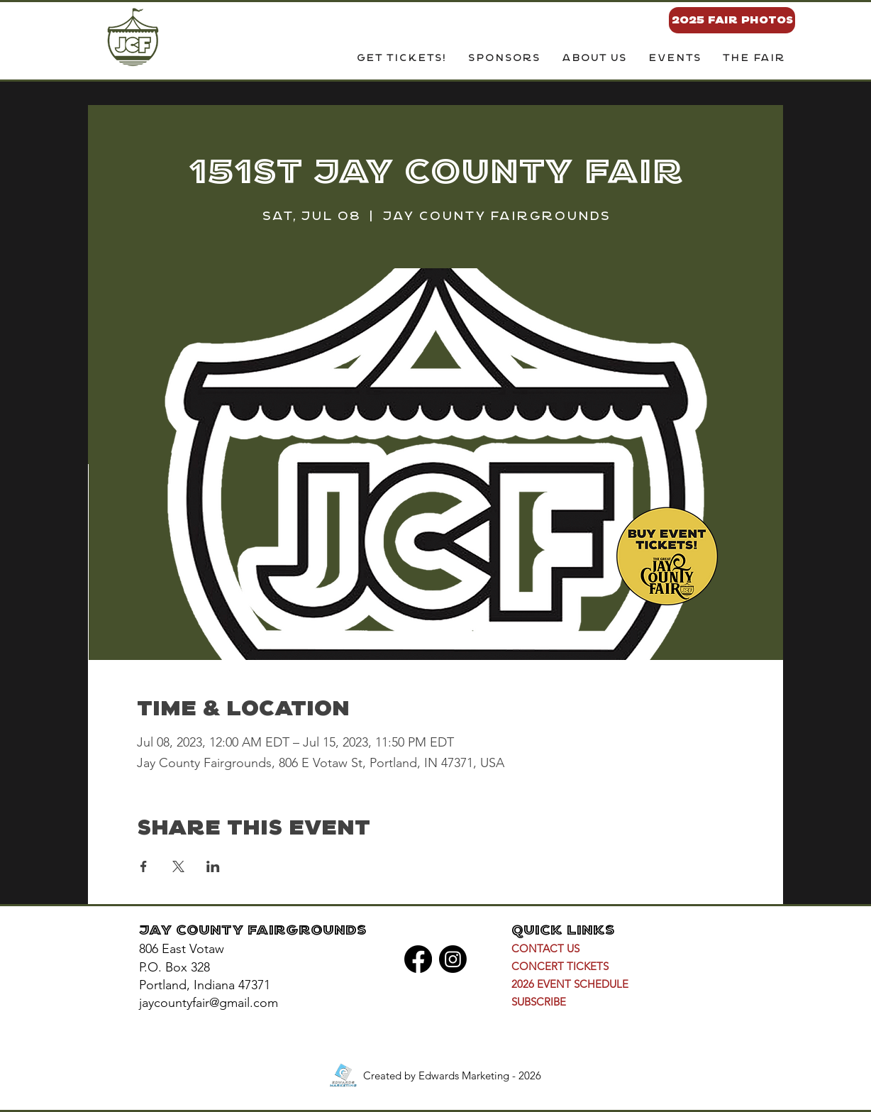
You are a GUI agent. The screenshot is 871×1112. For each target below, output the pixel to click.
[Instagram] (453, 959)
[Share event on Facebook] (143, 866)
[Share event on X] (178, 866)
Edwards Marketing (463, 1075)
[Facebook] (418, 959)
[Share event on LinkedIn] (213, 866)
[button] (593, 59)
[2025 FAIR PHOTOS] (732, 20)
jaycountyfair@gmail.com (208, 1003)
